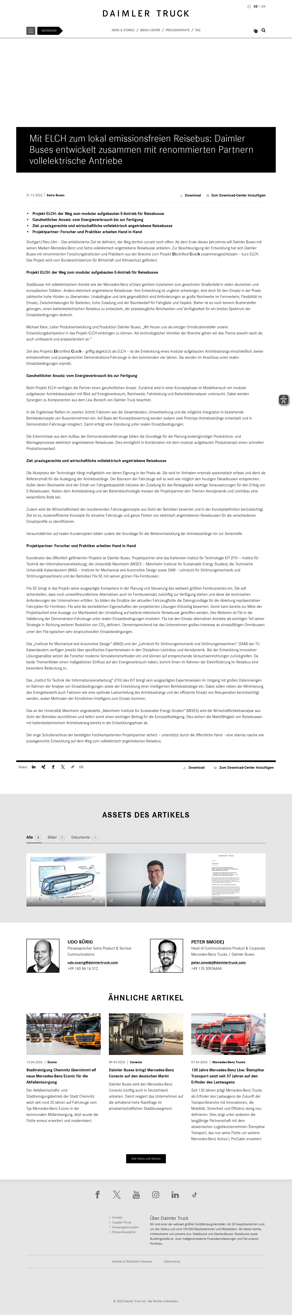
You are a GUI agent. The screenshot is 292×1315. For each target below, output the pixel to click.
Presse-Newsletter (124, 1232)
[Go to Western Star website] (125, 1283)
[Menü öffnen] (31, 31)
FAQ (198, 30)
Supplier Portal (121, 1222)
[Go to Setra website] (250, 1283)
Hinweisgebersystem (125, 1227)
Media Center (150, 30)
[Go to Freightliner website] (41, 1283)
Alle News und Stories (146, 1158)
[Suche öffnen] (264, 30)
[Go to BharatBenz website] (208, 1283)
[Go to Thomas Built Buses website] (83, 1283)
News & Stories (123, 30)
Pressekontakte (178, 30)
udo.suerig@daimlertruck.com (94, 963)
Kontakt (117, 1217)
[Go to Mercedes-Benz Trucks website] (167, 1283)
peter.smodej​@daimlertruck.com (220, 963)
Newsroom (49, 30)
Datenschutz (172, 1261)
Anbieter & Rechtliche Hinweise (132, 1261)
